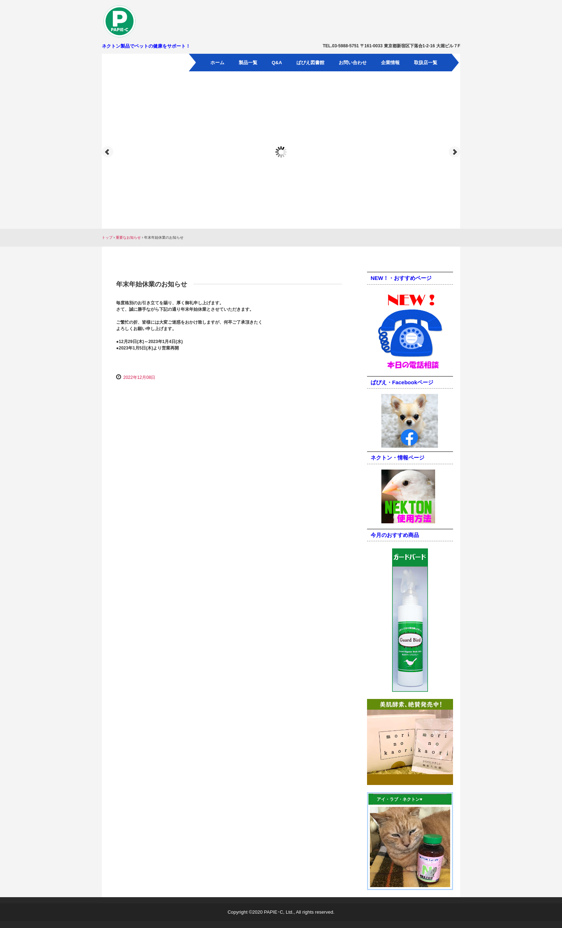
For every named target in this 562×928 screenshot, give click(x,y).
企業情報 (390, 62)
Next (454, 152)
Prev (107, 152)
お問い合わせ (353, 62)
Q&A (277, 62)
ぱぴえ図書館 (310, 62)
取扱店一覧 (425, 62)
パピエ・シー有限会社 (143, 21)
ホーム (217, 62)
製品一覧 (248, 62)
